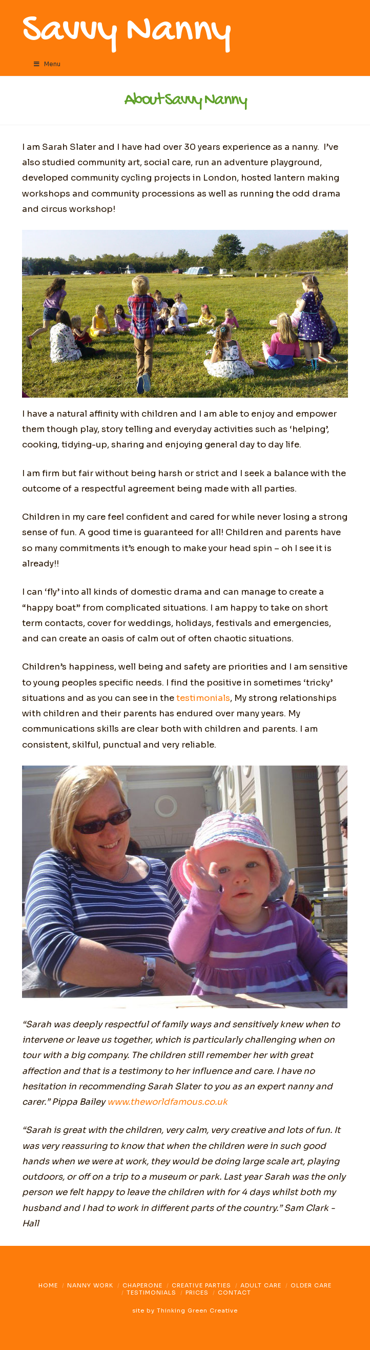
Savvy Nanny (126, 31)
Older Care (311, 1285)
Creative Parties (201, 1285)
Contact (234, 1292)
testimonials (203, 698)
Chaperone (142, 1285)
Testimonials (151, 1292)
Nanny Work (90, 1285)
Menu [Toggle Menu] (46, 64)
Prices (197, 1292)
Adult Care (260, 1285)
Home (48, 1285)
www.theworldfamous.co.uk (167, 1102)
